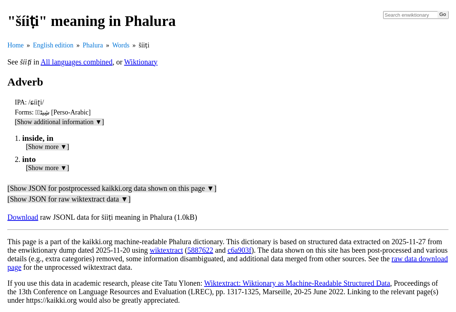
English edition (53, 45)
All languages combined (76, 62)
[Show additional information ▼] (59, 122)
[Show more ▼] (47, 146)
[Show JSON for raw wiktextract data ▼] (69, 199)
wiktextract (166, 250)
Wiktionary (141, 62)
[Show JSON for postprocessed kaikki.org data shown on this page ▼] (111, 188)
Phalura (93, 45)
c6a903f (239, 250)
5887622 (200, 250)
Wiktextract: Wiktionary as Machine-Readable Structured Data (297, 283)
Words (120, 45)
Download (22, 217)
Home (15, 45)
